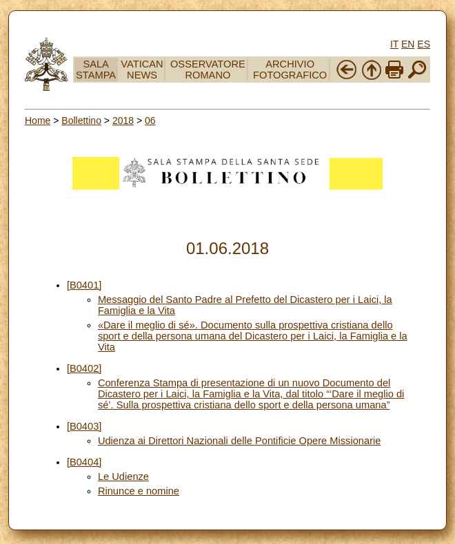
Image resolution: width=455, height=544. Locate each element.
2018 (123, 120)
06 (150, 120)
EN (407, 44)
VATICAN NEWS (142, 70)
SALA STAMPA (96, 70)
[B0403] (84, 426)
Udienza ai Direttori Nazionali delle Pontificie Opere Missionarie (239, 440)
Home (37, 120)
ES (423, 44)
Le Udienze (123, 476)
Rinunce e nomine (138, 490)
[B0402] (84, 368)
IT (394, 44)
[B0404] (84, 462)
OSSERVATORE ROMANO (207, 70)
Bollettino (81, 120)
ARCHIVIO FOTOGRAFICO (290, 70)
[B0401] (84, 285)
